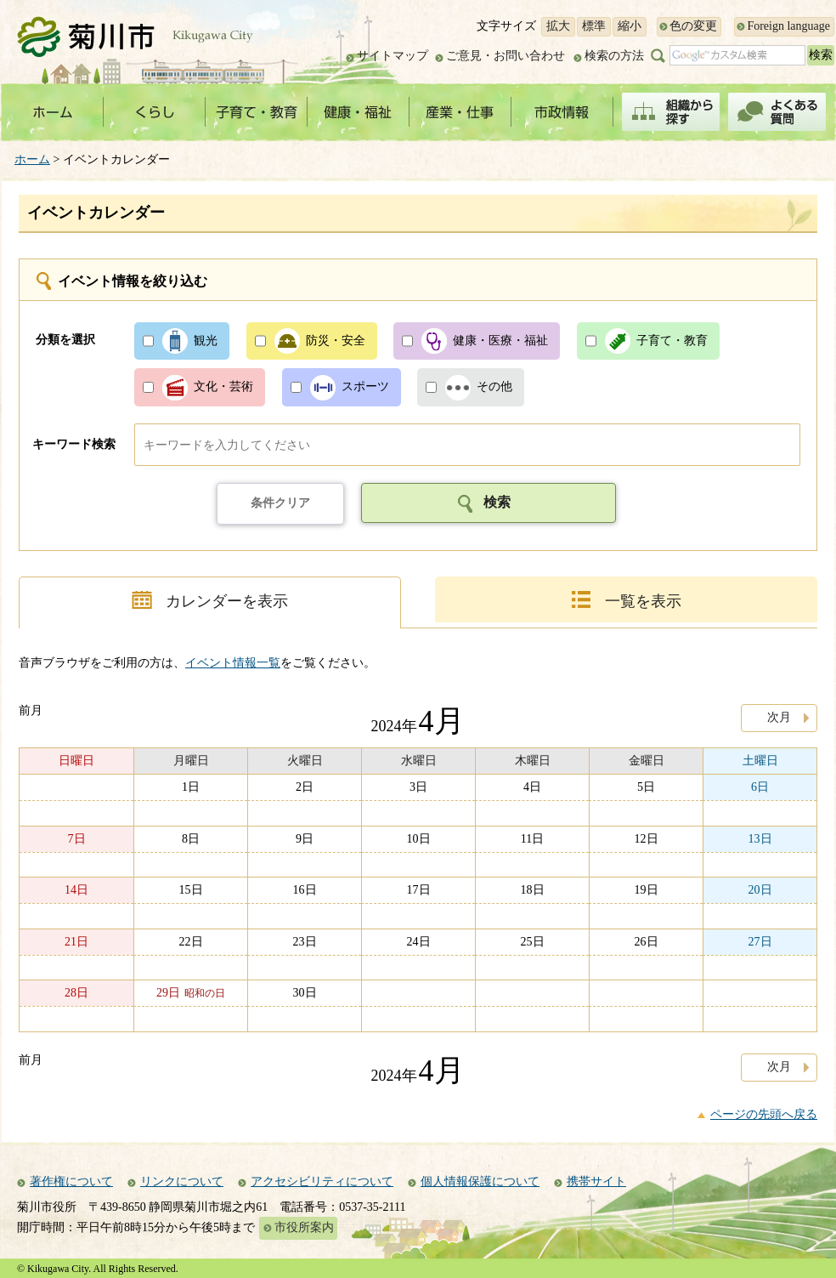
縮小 (629, 26)
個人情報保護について (480, 1181)
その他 (494, 386)
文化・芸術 (223, 386)
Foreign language (788, 26)
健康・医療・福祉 (500, 340)
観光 (205, 340)
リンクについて (181, 1181)
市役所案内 (304, 1227)
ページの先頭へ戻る (763, 1114)
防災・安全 (335, 340)
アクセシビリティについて (322, 1181)
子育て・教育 (672, 340)
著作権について (71, 1181)
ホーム (32, 159)
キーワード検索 (74, 444)
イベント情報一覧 (232, 662)
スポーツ (365, 386)
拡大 (558, 26)
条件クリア (280, 503)
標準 (594, 26)
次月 (779, 717)
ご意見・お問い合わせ (505, 55)
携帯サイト (596, 1181)
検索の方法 (614, 55)
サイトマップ (392, 55)
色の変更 (693, 26)
